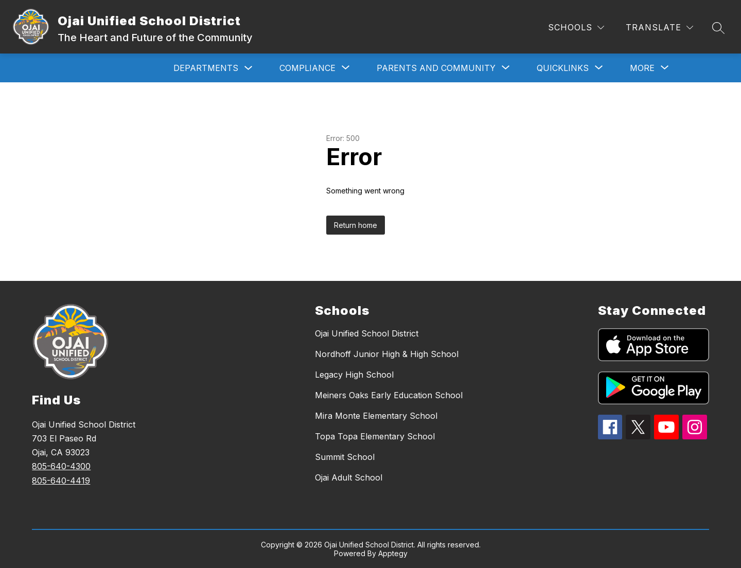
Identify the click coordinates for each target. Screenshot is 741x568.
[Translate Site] (659, 27)
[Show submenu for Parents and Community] (436, 68)
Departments (205, 68)
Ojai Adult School (348, 477)
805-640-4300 (61, 466)
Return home (355, 225)
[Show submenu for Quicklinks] (563, 68)
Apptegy (393, 553)
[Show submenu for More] (642, 68)
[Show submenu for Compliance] (307, 68)
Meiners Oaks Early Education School (389, 395)
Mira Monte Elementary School (376, 416)
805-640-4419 (61, 480)
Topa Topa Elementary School (375, 436)
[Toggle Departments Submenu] (248, 68)
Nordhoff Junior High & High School (386, 354)
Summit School (345, 457)
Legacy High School (354, 374)
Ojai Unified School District (366, 333)
